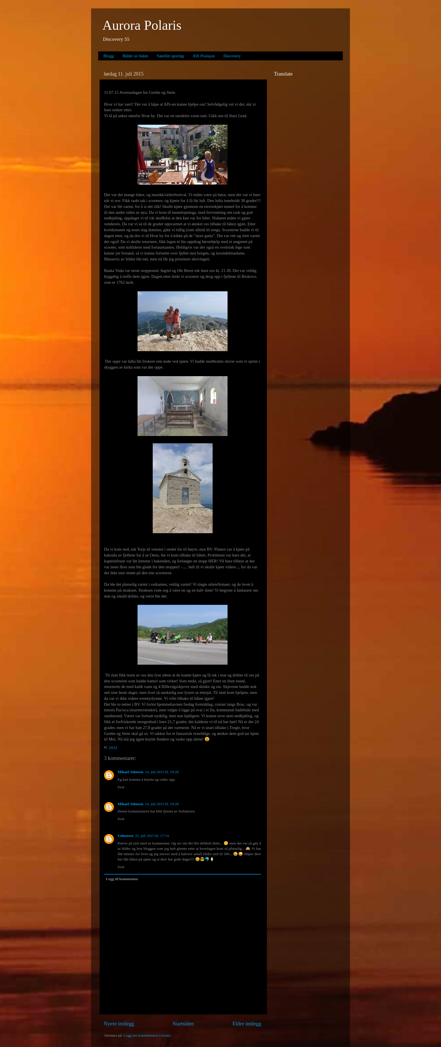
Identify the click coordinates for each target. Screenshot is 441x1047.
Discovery (232, 56)
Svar (121, 787)
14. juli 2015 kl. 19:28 (162, 772)
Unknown (125, 835)
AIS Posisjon (204, 56)
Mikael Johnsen (130, 772)
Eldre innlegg (247, 1023)
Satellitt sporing (170, 56)
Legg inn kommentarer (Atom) (146, 1035)
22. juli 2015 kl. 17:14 (152, 835)
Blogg (109, 56)
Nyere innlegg (119, 1023)
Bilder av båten (135, 56)
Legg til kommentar (122, 879)
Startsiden (183, 1023)
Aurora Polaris (141, 25)
